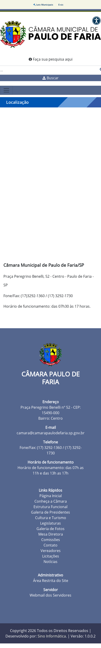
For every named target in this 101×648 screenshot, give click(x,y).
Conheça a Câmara (50, 501)
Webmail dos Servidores (50, 595)
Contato (50, 545)
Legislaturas (50, 523)
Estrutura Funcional (50, 506)
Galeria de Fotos (50, 528)
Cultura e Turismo (50, 517)
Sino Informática (52, 636)
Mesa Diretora (50, 534)
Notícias (50, 561)
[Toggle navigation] (6, 90)
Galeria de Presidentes (50, 512)
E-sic (60, 4)
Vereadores (51, 550)
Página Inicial (50, 495)
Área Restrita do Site (50, 580)
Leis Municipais (43, 4)
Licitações (50, 556)
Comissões (50, 539)
